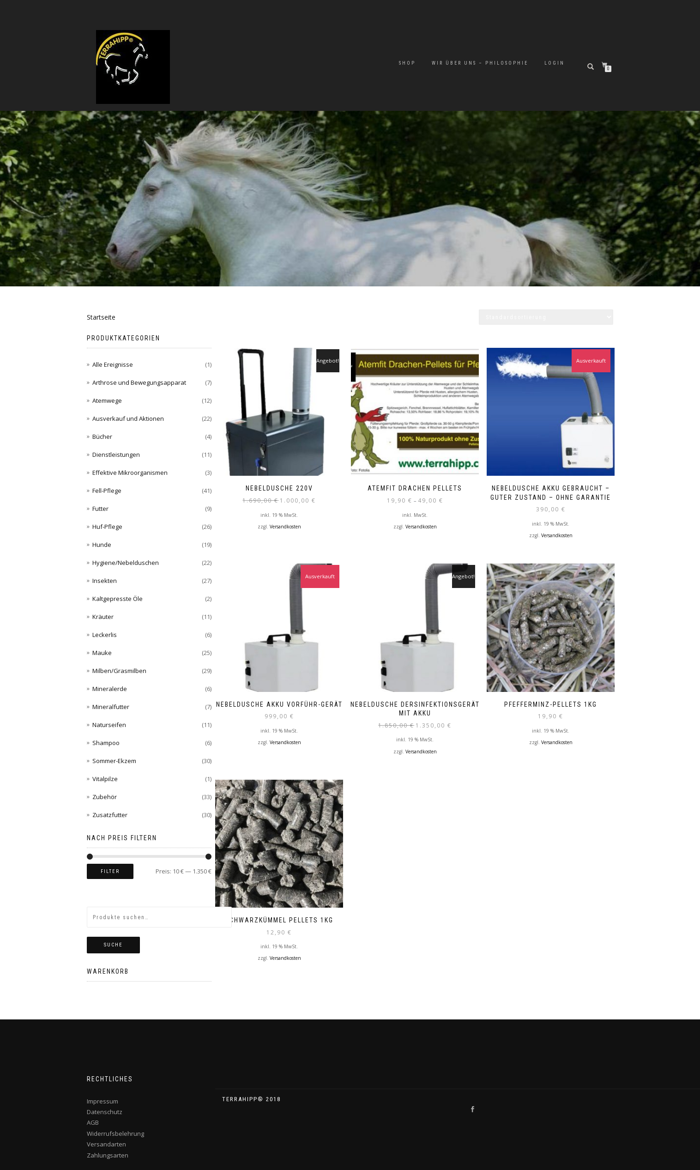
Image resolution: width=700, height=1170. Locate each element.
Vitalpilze (105, 779)
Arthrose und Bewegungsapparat (139, 382)
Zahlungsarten (107, 1155)
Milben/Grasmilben (119, 671)
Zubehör (104, 797)
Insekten (104, 580)
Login (554, 63)
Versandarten (106, 1144)
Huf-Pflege (107, 526)
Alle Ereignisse (112, 364)
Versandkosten (285, 520)
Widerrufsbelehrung (115, 1133)
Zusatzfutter (109, 815)
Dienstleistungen (116, 454)
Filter (110, 871)
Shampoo (106, 743)
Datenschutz (104, 1112)
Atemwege (107, 400)
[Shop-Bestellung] (546, 317)
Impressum (102, 1101)
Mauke (102, 653)
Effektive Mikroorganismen (130, 472)
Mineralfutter (110, 707)
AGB (93, 1122)
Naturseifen (109, 725)
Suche (113, 945)
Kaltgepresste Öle (117, 598)
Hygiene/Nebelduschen (125, 562)
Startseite (101, 317)
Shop (407, 63)
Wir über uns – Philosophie (480, 63)
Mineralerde (109, 689)
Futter (100, 508)
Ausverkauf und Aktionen (128, 418)
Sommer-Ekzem (114, 761)
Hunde (101, 544)
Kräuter (103, 616)
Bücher (102, 436)
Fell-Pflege (106, 490)
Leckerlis (104, 634)
